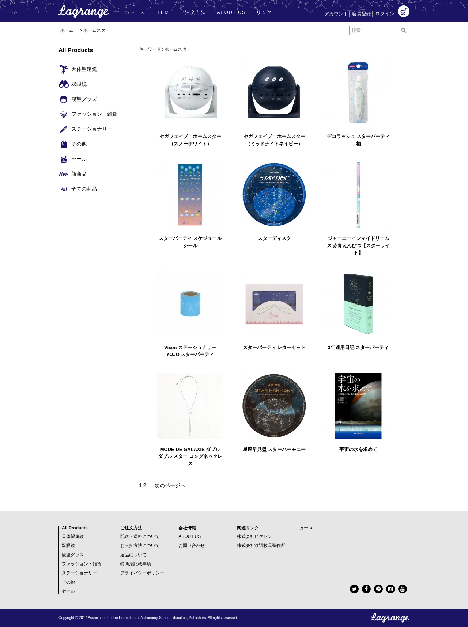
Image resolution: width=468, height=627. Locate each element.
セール (68, 591)
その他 (68, 582)
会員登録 (361, 13)
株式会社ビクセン (254, 536)
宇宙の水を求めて (358, 449)
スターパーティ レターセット (274, 347)
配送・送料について (140, 536)
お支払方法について (140, 545)
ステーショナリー (79, 573)
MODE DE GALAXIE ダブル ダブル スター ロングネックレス (190, 456)
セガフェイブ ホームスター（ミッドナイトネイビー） (274, 140)
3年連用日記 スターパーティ (358, 347)
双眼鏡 (68, 545)
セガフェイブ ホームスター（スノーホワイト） (190, 140)
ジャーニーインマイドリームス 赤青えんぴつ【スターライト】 (358, 245)
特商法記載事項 (135, 563)
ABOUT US (189, 536)
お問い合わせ (191, 545)
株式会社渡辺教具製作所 (261, 545)
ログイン (384, 13)
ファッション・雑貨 (81, 563)
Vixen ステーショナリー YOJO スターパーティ (190, 351)
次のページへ (170, 485)
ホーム (66, 30)
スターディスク (274, 238)
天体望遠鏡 (73, 536)
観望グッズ (73, 554)
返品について (133, 554)
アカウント (336, 13)
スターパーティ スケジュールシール (190, 242)
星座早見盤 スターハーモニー (274, 449)
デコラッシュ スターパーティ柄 (358, 140)
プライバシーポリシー (142, 573)
